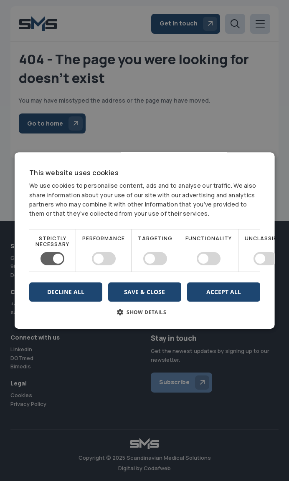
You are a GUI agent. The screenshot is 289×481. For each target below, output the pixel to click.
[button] (144, 315)
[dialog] (144, 240)
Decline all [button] (65, 292)
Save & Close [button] (144, 292)
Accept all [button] (223, 292)
